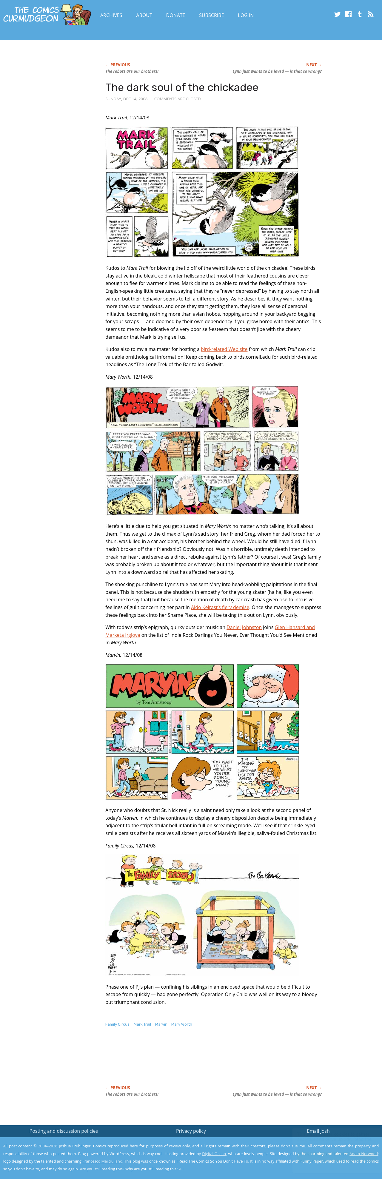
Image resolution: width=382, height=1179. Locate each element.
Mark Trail (142, 1024)
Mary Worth (181, 1024)
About (144, 15)
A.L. (182, 1169)
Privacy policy (191, 1131)
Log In (246, 15)
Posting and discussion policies (64, 1131)
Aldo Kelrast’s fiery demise (220, 607)
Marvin (161, 1024)
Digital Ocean (214, 1153)
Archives (111, 15)
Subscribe (211, 15)
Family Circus (117, 1024)
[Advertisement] (214, 1062)
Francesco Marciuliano (102, 1161)
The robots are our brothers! (131, 71)
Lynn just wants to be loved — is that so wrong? (277, 71)
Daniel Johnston (244, 627)
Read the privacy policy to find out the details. (328, 1141)
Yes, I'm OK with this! (331, 1157)
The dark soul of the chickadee (181, 87)
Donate (175, 15)
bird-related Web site (224, 349)
